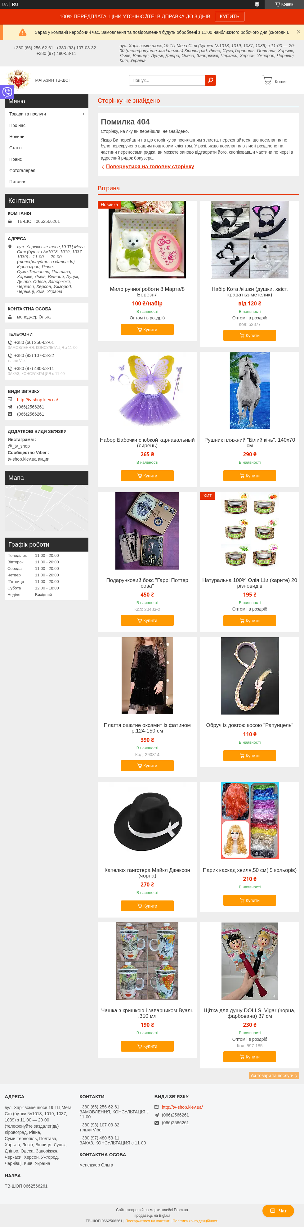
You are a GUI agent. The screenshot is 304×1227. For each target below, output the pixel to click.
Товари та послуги (27, 113)
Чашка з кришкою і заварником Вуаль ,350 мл (147, 1013)
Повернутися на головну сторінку (150, 166)
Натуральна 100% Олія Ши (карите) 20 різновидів (249, 583)
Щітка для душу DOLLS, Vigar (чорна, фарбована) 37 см (250, 1013)
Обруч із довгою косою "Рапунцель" (249, 725)
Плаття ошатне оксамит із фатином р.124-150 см (147, 728)
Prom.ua (181, 1210)
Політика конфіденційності (195, 1221)
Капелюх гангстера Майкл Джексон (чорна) (147, 873)
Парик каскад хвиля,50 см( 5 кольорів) (250, 870)
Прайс (15, 159)
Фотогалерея (22, 170)
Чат (278, 1211)
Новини (17, 136)
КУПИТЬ (229, 16)
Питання (17, 181)
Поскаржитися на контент (147, 1221)
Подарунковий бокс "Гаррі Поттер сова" (147, 583)
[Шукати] (210, 80)
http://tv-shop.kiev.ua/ (37, 399)
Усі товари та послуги (271, 1075)
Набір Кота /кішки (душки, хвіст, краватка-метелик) (250, 292)
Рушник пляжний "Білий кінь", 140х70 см (249, 443)
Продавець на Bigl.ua (152, 1215)
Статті (15, 147)
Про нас (17, 125)
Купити (150, 329)
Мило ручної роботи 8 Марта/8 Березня (147, 292)
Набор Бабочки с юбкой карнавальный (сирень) (147, 443)
